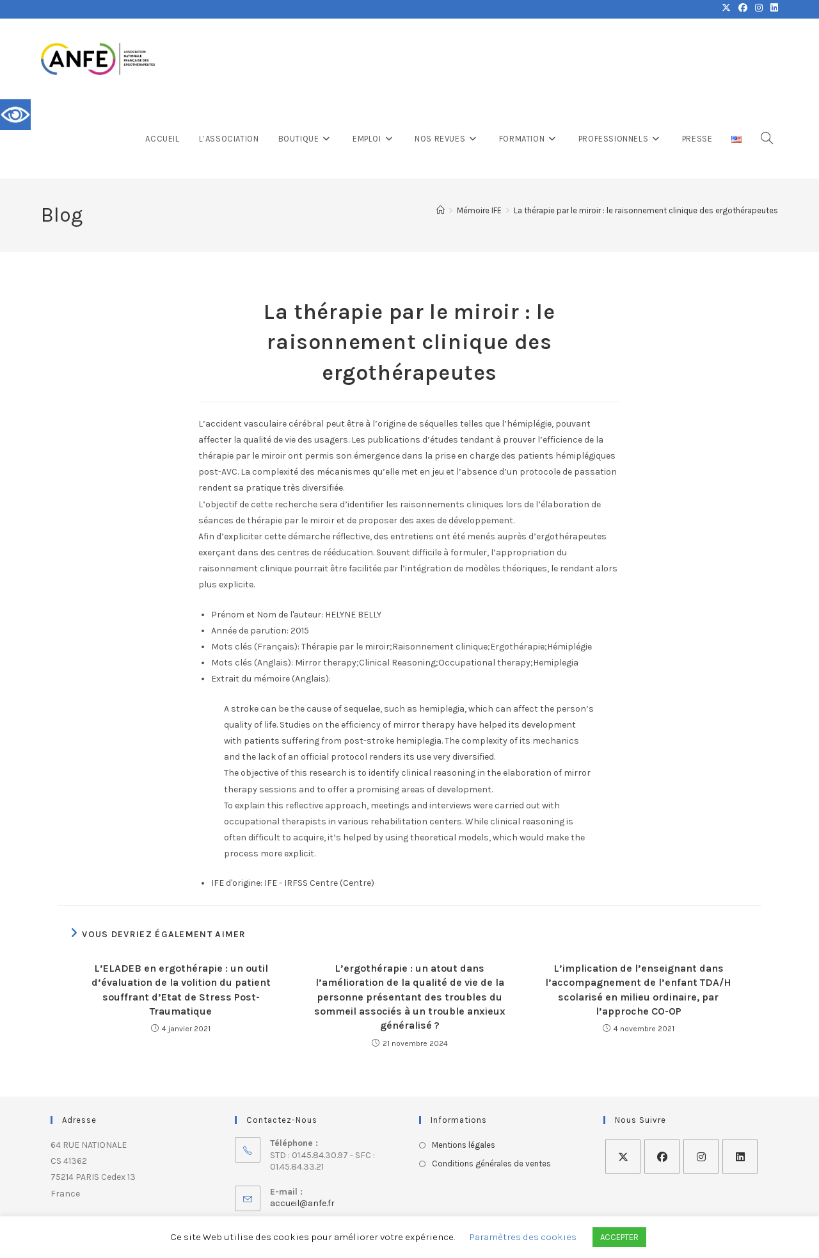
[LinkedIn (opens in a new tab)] (772, 9)
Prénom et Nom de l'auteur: (267, 614)
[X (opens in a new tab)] (726, 9)
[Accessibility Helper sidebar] (15, 114)
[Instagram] (701, 1156)
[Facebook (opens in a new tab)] (743, 9)
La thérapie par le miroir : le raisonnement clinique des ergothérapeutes (646, 210)
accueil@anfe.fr (302, 1203)
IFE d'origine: (236, 883)
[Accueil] (440, 210)
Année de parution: (250, 630)
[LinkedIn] (740, 1156)
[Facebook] (662, 1156)
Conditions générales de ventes (491, 1163)
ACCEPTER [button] (619, 1237)
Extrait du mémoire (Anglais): (271, 678)
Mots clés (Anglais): (252, 662)
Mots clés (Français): (255, 646)
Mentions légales (463, 1145)
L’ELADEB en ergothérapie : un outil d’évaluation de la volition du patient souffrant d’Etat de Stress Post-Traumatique (181, 989)
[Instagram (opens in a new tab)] (759, 9)
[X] (622, 1156)
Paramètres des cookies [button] (523, 1237)
